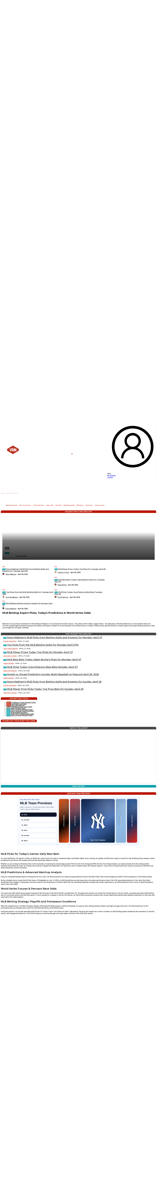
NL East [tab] (24, 830)
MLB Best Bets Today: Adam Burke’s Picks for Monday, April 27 (44, 659)
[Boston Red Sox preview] (75, 821)
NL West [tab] (24, 840)
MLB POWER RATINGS (19, 712)
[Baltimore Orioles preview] (64, 821)
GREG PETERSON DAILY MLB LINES (19, 707)
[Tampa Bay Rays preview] (121, 821)
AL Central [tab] (25, 820)
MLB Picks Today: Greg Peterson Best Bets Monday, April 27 (42, 667)
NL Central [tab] (25, 835)
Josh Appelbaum (10, 649)
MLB (3, 566)
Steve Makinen (9, 641)
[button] (72, 454)
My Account (111, 475)
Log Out (110, 477)
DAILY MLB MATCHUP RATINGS (22, 711)
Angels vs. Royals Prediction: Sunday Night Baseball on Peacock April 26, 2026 (53, 674)
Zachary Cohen (10, 656)
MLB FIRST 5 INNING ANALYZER (22, 714)
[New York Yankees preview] (98, 821)
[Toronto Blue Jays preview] (132, 821)
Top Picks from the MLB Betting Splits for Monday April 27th (43, 645)
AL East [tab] (24, 814)
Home (2, 493)
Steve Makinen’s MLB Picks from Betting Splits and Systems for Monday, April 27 (54, 637)
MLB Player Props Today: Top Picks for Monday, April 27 (40, 652)
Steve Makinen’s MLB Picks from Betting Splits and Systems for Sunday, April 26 (54, 681)
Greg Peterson (10, 671)
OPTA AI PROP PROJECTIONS (19, 710)
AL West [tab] (24, 825)
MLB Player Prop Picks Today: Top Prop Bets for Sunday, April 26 (45, 689)
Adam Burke (8, 663)
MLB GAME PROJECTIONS (15, 708)
